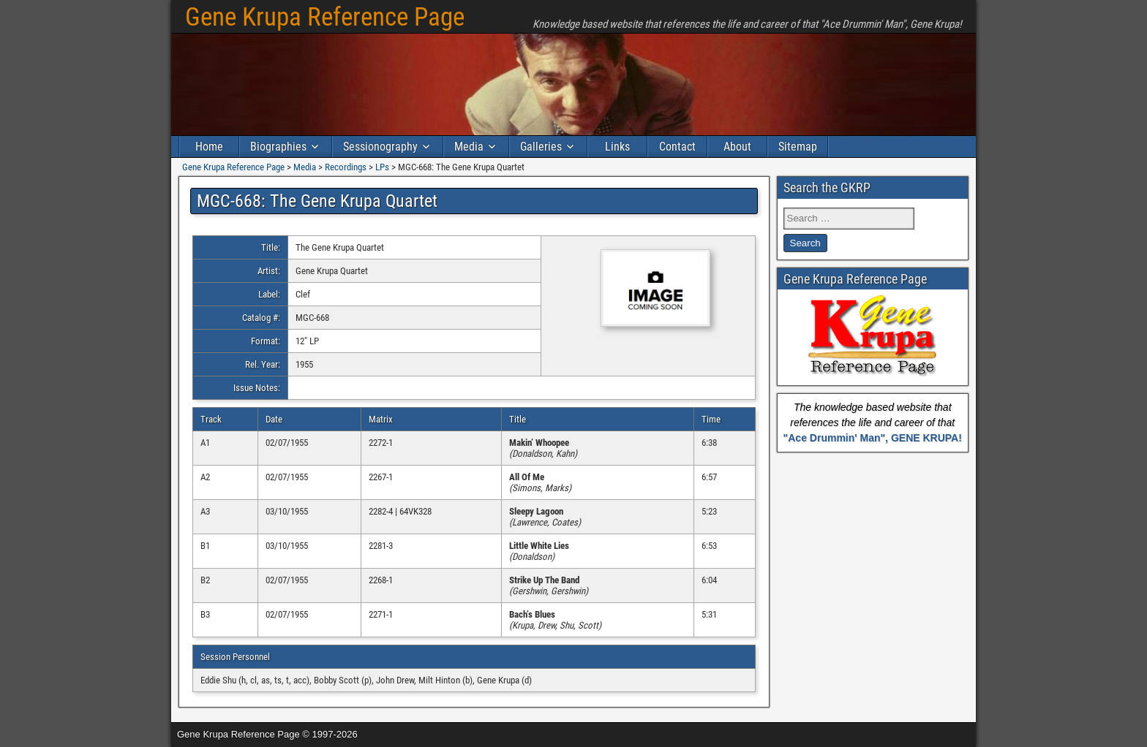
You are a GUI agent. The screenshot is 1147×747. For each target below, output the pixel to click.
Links (617, 146)
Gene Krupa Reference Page (325, 17)
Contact (677, 146)
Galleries (541, 146)
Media (469, 146)
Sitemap (797, 146)
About (737, 146)
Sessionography (380, 146)
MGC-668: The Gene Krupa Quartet (317, 201)
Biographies (278, 146)
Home (209, 146)
